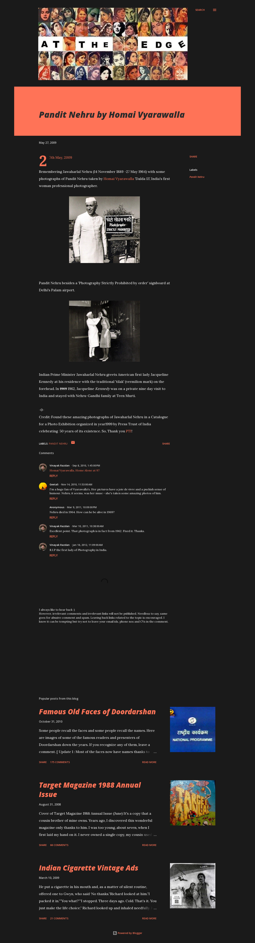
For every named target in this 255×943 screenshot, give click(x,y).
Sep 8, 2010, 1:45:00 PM (86, 465)
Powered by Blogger (127, 933)
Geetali (54, 484)
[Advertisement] (99, 652)
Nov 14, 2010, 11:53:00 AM (76, 484)
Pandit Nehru (196, 177)
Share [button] (193, 156)
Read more (149, 762)
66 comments (59, 845)
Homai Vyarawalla (119, 178)
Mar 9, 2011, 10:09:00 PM (82, 507)
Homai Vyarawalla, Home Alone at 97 (75, 470)
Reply (54, 476)
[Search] (200, 10)
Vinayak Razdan (60, 465)
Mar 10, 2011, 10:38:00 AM (88, 526)
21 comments (59, 918)
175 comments (60, 762)
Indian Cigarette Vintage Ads (88, 868)
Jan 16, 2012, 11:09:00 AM (87, 545)
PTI (129, 431)
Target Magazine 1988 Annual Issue (90, 789)
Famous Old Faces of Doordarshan (97, 711)
